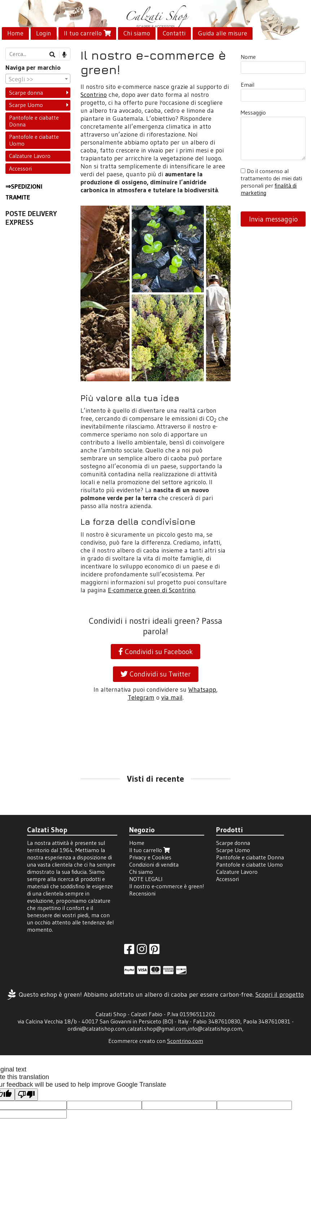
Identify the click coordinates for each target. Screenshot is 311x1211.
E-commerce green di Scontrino (151, 590)
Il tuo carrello (87, 33)
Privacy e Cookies (150, 857)
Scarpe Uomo (26, 104)
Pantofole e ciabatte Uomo (34, 140)
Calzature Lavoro (30, 155)
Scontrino (93, 95)
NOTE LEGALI (145, 879)
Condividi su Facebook (155, 651)
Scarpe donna (26, 92)
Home (15, 33)
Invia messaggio (273, 219)
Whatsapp (202, 689)
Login (43, 33)
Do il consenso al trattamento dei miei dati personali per (271, 181)
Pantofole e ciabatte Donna (34, 121)
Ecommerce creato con (155, 1040)
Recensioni (142, 893)
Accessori (20, 168)
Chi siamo (136, 33)
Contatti (174, 33)
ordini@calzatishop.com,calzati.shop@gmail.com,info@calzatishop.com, (155, 1028)
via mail (172, 697)
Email (247, 84)
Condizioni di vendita (154, 864)
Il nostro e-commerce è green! (166, 886)
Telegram (141, 697)
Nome (248, 56)
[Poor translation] (26, 1094)
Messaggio (253, 112)
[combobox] (37, 79)
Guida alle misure (222, 33)
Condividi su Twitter (156, 674)
